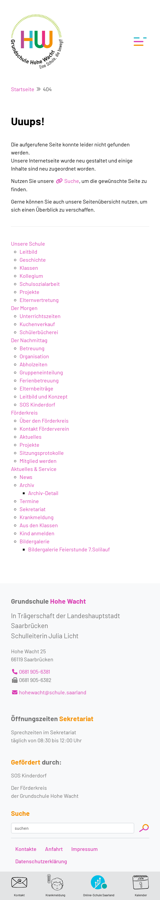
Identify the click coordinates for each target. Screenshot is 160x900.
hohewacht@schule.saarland (52, 692)
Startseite (22, 89)
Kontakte (25, 849)
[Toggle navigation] (138, 41)
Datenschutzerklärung (41, 861)
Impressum (84, 849)
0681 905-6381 (34, 671)
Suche (71, 181)
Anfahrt (54, 849)
